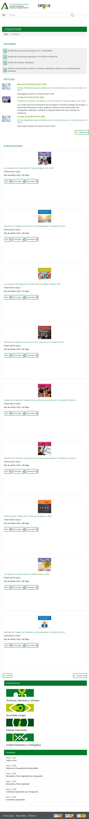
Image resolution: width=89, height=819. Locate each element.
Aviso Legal (8, 816)
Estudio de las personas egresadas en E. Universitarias (30, 51)
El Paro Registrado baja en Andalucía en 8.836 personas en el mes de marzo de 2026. (51, 87)
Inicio (6, 34)
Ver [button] (6, 181)
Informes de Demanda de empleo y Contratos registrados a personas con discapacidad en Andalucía (44, 69)
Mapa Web (20, 816)
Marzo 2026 (11, 759)
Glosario (32, 816)
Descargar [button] (17, 181)
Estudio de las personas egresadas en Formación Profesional (32, 57)
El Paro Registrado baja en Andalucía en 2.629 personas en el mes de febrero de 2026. (52, 119)
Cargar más (83, 132)
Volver (8, 675)
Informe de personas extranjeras (21, 62)
